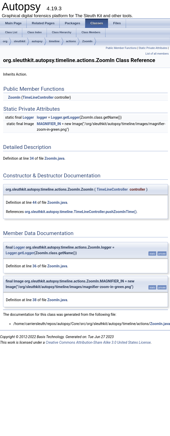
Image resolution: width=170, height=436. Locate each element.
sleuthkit (19, 41)
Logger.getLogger (65, 117)
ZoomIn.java (55, 158)
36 (35, 266)
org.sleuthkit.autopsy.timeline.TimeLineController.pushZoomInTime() (80, 212)
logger (42, 117)
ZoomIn (87, 41)
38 (35, 300)
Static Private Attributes (153, 48)
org (5, 41)
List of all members (157, 53)
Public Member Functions (121, 48)
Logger (28, 117)
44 (35, 202)
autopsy (37, 41)
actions (71, 41)
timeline (54, 41)
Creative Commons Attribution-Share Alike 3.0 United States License (98, 342)
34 (32, 158)
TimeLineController (38, 97)
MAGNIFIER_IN (49, 124)
